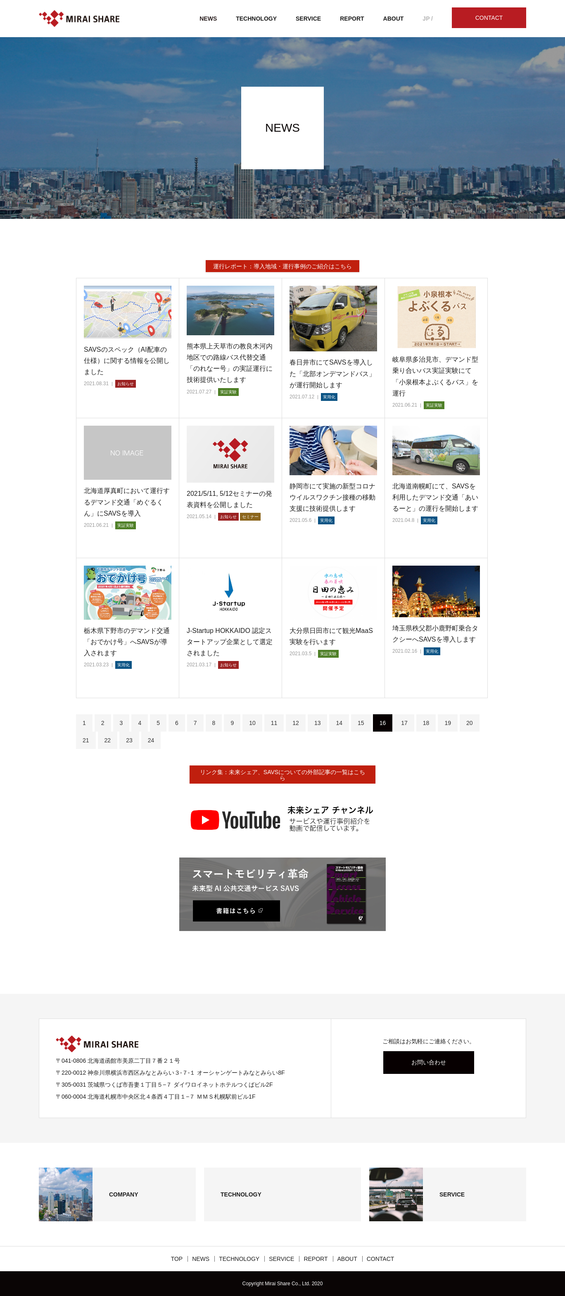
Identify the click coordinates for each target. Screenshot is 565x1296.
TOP (177, 1259)
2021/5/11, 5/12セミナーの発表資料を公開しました (229, 499)
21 (86, 740)
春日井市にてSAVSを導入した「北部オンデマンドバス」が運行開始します (332, 373)
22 (107, 740)
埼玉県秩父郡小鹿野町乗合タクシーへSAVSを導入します (435, 634)
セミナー (250, 516)
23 (129, 740)
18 (426, 723)
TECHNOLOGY (256, 18)
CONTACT (489, 17)
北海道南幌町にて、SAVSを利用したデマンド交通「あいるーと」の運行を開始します (435, 497)
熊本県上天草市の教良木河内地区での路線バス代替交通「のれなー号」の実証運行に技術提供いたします (230, 363)
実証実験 (228, 392)
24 (151, 740)
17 (404, 723)
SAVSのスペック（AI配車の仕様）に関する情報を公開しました (127, 360)
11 (274, 723)
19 (447, 723)
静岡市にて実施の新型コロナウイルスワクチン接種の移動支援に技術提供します (332, 497)
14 (339, 723)
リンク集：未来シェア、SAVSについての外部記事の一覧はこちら (282, 775)
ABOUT (393, 18)
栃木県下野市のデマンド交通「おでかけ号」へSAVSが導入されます (127, 641)
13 (317, 723)
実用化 (329, 397)
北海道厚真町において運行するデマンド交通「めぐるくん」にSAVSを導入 (127, 502)
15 (361, 723)
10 (252, 723)
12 (295, 723)
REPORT (352, 18)
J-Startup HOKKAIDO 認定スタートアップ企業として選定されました (230, 641)
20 (469, 723)
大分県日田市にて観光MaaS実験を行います (331, 636)
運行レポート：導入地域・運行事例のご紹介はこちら (282, 266)
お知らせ (125, 383)
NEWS (208, 18)
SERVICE (308, 18)
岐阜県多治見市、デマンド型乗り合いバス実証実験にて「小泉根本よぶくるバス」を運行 (435, 376)
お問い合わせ (428, 1062)
